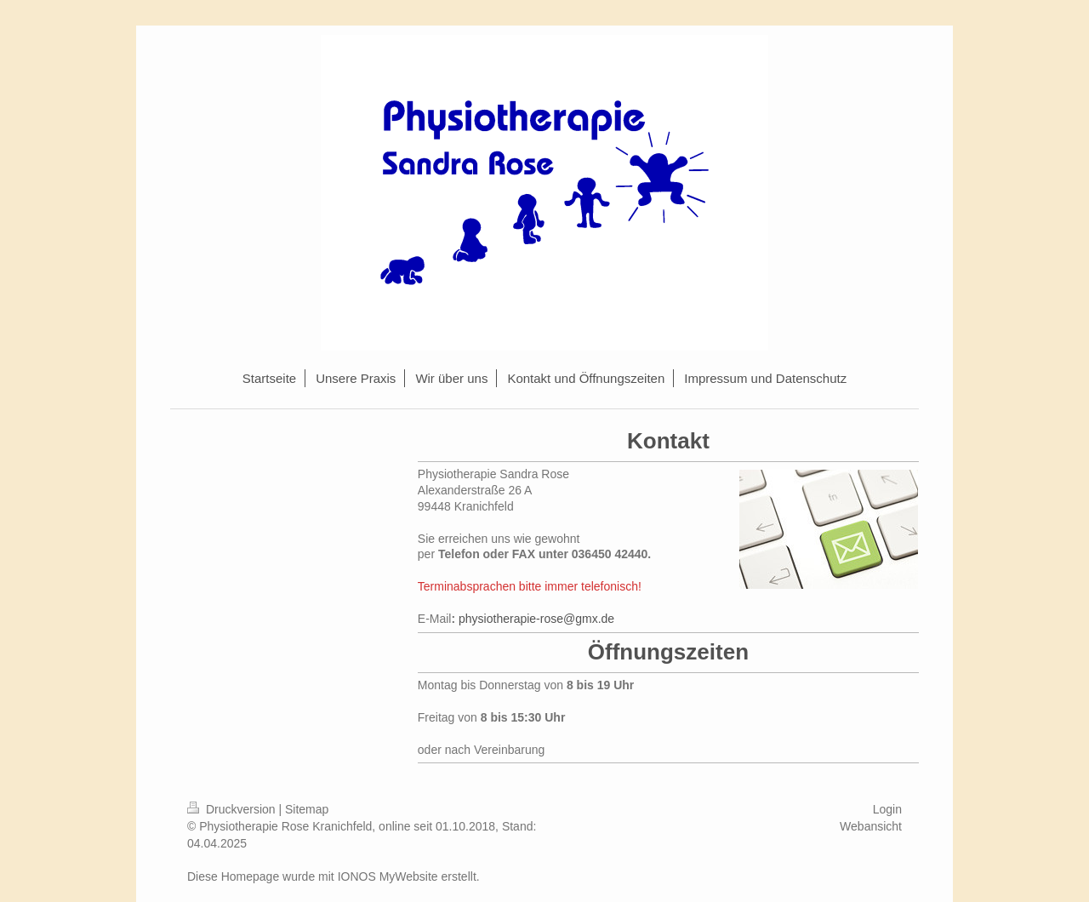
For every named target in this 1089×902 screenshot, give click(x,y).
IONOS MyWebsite (388, 876)
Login (887, 809)
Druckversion (232, 809)
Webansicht (871, 826)
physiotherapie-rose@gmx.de (536, 618)
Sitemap (306, 809)
